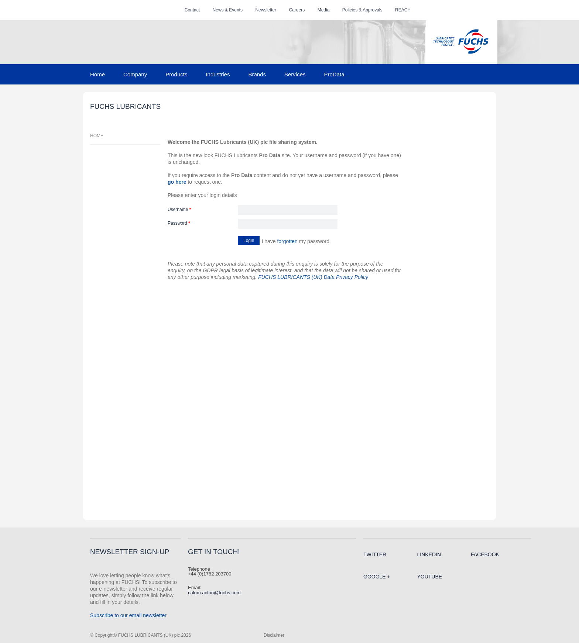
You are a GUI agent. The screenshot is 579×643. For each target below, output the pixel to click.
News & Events (228, 10)
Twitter (374, 554)
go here (177, 182)
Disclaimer (274, 635)
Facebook (485, 554)
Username (179, 209)
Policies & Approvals (362, 10)
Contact (192, 10)
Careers (297, 10)
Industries (218, 74)
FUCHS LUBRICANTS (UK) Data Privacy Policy (313, 277)
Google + (376, 577)
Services (295, 74)
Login (248, 240)
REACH (403, 10)
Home (97, 74)
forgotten (287, 241)
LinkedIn (429, 554)
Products (176, 74)
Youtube (429, 577)
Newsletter (265, 10)
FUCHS (460, 42)
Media (324, 10)
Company (135, 74)
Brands (257, 74)
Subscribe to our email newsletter (128, 615)
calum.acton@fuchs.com (214, 592)
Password (179, 223)
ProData (334, 74)
